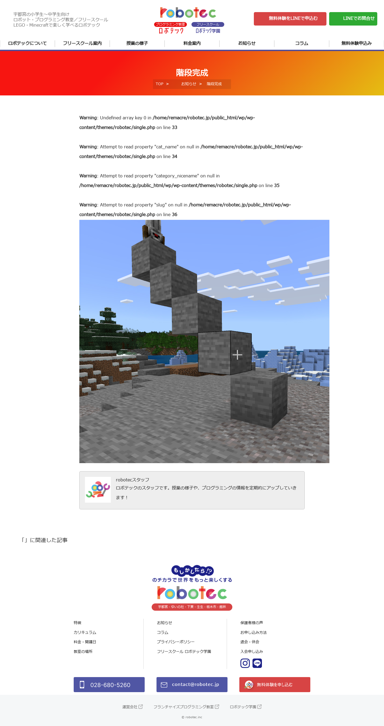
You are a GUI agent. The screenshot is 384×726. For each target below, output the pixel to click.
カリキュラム (85, 632)
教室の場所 (83, 652)
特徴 (77, 623)
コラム (301, 43)
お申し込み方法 (253, 632)
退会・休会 (249, 642)
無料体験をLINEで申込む (293, 18)
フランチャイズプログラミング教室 (184, 707)
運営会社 (129, 707)
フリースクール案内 (82, 43)
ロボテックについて (27, 43)
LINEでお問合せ (359, 18)
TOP (159, 84)
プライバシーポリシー (176, 642)
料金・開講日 (85, 642)
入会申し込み (251, 652)
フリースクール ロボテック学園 (184, 652)
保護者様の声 (251, 623)
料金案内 (192, 43)
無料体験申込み (357, 43)
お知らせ (246, 43)
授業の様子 (137, 43)
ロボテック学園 (243, 707)
